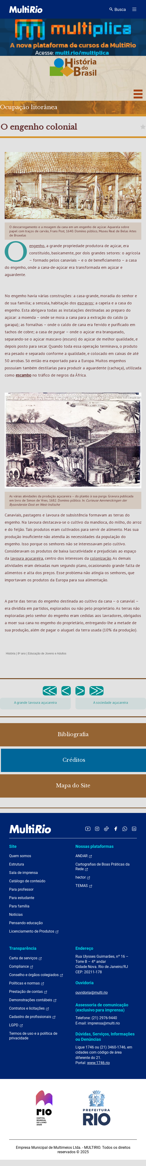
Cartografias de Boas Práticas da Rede (102, 866)
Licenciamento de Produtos (34, 931)
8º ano (21, 653)
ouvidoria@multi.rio (91, 992)
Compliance (21, 966)
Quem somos (20, 856)
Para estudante (21, 898)
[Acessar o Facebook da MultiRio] (115, 829)
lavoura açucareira (26, 558)
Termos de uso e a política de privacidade (33, 1035)
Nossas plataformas (94, 846)
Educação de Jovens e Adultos (47, 653)
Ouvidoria (84, 982)
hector (82, 877)
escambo (23, 375)
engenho (36, 245)
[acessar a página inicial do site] (26, 9)
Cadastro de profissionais (32, 1016)
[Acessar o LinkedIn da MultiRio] (134, 829)
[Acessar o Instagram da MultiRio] (97, 829)
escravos (85, 303)
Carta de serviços (25, 958)
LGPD (16, 1025)
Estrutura (16, 864)
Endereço (84, 948)
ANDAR (83, 856)
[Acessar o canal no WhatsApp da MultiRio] (125, 829)
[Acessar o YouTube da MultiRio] (88, 829)
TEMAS (84, 885)
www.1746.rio (98, 1063)
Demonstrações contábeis (33, 1000)
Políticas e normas (26, 983)
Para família (19, 906)
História (10, 653)
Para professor (21, 889)
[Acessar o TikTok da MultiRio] (106, 829)
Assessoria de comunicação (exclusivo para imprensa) (101, 1007)
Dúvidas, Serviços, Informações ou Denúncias (105, 1036)
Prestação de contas (28, 991)
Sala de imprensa (23, 872)
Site (13, 846)
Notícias (16, 914)
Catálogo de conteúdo (27, 881)
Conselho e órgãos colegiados (36, 975)
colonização (100, 558)
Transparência (22, 948)
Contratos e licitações (29, 1008)
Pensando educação (26, 923)
